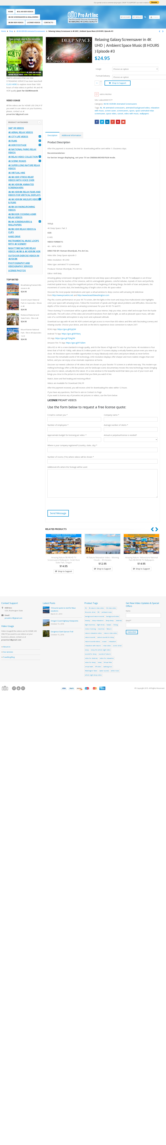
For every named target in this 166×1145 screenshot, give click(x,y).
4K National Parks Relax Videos (22, 151)
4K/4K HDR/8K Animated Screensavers (120, 104)
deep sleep (110, 621)
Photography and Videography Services (20, 265)
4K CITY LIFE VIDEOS (18, 136)
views (99, 663)
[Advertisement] (54, 363)
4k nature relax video (96, 608)
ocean (104, 642)
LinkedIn (107, 122)
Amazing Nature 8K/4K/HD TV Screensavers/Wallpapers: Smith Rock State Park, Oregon (64, 560)
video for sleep (90, 663)
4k (101, 108)
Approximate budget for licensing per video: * (67, 435)
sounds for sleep (91, 654)
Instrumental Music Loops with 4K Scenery (23, 242)
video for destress (91, 658)
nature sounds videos (92, 642)
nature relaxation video (93, 633)
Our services (8, 652)
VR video (98, 667)
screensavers (122, 110)
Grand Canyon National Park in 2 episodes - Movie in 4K (31, 303)
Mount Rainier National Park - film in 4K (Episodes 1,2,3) (31, 332)
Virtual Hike (108, 663)
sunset (120, 113)
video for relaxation (107, 658)
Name (128, 611)
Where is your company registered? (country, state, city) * (72, 445)
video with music (131, 113)
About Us (6, 647)
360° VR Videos (16, 128)
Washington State (91, 671)
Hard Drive (14, 236)
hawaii (109, 625)
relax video (107, 646)
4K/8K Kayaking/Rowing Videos (21, 208)
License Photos (17, 270)
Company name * (111, 415)
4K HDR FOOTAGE (17, 145)
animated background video (138, 108)
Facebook (97, 122)
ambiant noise (107, 612)
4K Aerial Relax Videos (20, 132)
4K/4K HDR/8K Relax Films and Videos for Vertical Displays (24, 194)
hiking (115, 625)
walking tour (107, 667)
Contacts (48, 22)
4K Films (12, 141)
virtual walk (89, 667)
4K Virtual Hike (16, 172)
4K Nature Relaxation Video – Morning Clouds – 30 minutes (102, 558)
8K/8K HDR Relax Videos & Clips (22, 231)
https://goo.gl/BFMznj (71, 334)
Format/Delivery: (103, 76)
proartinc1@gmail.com (13, 618)
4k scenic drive (90, 612)
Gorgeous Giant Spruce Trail (62, 632)
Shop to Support (119, 83)
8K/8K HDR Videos (15, 22)
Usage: (99, 69)
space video (111, 113)
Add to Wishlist (106, 94)
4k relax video (111, 608)
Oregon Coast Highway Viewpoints (64, 621)
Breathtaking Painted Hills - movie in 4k (32, 286)
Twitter (102, 122)
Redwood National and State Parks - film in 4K (30, 316)
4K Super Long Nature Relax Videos (24, 167)
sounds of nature (105, 654)
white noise (115, 671)
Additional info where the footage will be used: (67, 467)
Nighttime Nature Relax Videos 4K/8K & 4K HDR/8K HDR (24, 250)
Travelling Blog (9, 657)
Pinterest (118, 122)
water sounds (104, 671)
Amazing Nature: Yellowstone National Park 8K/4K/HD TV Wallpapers (141, 558)
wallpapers (144, 113)
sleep (87, 650)
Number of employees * (58, 425)
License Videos (33, 22)
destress (119, 621)
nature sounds (90, 637)
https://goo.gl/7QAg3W (65, 338)
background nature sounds (94, 616)
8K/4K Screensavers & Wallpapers (23, 17)
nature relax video (110, 633)
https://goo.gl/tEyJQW (66, 329)
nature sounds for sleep (105, 637)
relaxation (112, 642)
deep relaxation (97, 621)
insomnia (101, 629)
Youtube (19, 688)
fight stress (100, 625)
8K (98, 612)
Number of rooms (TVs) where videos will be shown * (70, 457)
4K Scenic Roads (17, 161)
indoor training (90, 629)
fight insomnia (90, 625)
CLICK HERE (11, 84)
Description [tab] (52, 135)
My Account (125, 17)
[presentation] (67, 505)
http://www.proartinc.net (62, 295)
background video (112, 616)
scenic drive (117, 646)
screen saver (110, 110)
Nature (109, 629)
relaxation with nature (93, 646)
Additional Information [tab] (71, 135)
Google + (113, 122)
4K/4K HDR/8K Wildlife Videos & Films (24, 201)
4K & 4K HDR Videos (25, 11)
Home (10, 11)
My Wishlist (137, 17)
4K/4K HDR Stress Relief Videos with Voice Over (21, 179)
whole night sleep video (93, 675)
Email (123, 122)
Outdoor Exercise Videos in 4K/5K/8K (23, 257)
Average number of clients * (116, 425)
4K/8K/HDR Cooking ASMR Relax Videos (22, 216)
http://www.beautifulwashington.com (93, 295)
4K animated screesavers (114, 108)
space (131, 110)
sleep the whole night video (101, 650)
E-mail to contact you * (57, 415)
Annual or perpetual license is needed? (120, 435)
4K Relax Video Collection (23, 156)
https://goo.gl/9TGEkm (75, 343)
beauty (87, 621)
